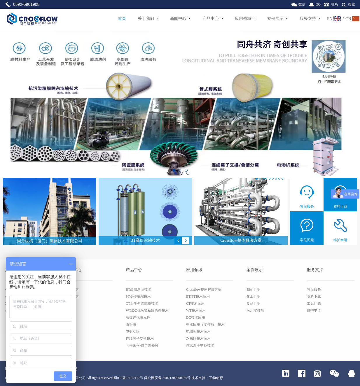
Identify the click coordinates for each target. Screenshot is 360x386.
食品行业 (254, 303)
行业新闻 (72, 296)
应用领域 (245, 18)
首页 (122, 18)
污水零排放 (255, 310)
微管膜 (131, 324)
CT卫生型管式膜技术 (142, 303)
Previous (178, 240)
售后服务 (314, 289)
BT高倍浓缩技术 (138, 289)
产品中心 (212, 18)
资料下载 (314, 296)
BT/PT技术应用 (198, 296)
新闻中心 (180, 18)
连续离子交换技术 (140, 338)
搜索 (351, 4)
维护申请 (314, 310)
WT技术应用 (196, 310)
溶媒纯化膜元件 (138, 317)
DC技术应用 (195, 317)
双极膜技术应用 (198, 338)
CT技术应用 (195, 303)
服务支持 (310, 18)
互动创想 (216, 378)
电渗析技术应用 (198, 331)
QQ (318, 4)
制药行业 (254, 289)
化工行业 (254, 296)
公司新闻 (72, 289)
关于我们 (148, 18)
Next (185, 240)
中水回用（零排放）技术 (205, 324)
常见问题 (314, 303)
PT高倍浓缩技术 (138, 296)
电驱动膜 (133, 331)
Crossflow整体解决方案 (203, 289)
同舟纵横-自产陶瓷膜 (142, 345)
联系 (334, 4)
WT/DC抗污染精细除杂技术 (147, 310)
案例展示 (277, 18)
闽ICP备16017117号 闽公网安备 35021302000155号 (152, 378)
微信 (301, 4)
